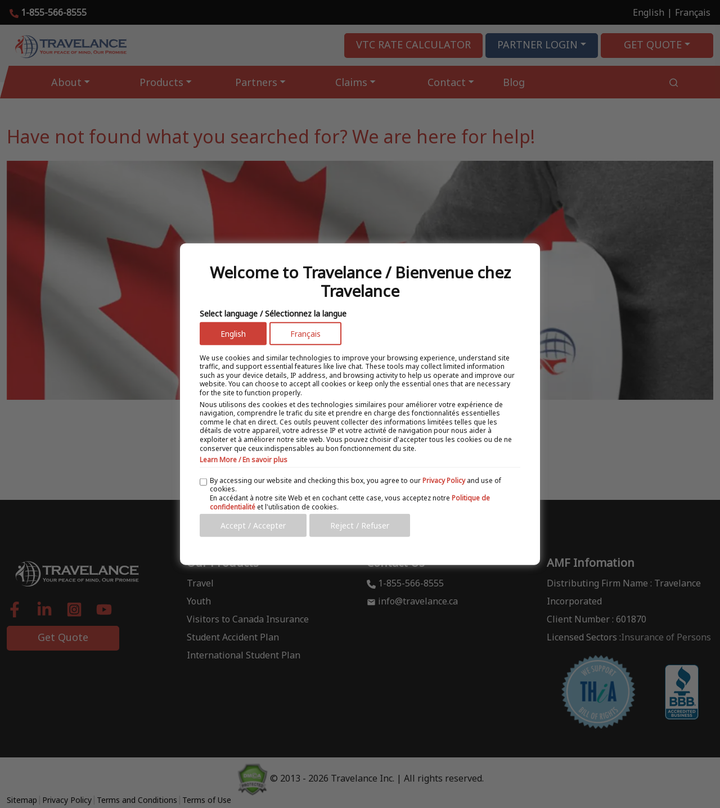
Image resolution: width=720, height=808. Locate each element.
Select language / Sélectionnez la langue (273, 313)
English (233, 333)
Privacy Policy (443, 480)
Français (305, 333)
